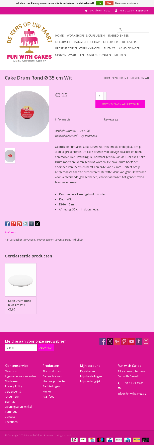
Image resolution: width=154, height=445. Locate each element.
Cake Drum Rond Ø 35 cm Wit (131, 78)
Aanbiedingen (129, 48)
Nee (109, 3)
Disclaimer (11, 381)
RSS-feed (48, 396)
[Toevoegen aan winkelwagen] (120, 104)
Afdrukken (77, 239)
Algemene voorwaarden (20, 376)
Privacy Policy (13, 386)
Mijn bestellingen (91, 376)
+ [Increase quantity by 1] (105, 94)
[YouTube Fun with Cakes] (131, 341)
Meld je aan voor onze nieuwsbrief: (36, 341)
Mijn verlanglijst (90, 381)
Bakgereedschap (87, 42)
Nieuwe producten (54, 381)
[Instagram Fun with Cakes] (146, 341)
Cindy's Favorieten (69, 55)
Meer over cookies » (126, 3)
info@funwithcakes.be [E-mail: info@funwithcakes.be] (132, 393)
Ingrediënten (118, 35)
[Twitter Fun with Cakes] (110, 341)
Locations (11, 422)
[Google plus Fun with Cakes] (117, 341)
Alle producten (52, 371)
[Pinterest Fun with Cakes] (124, 341)
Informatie (62, 119)
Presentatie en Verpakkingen (77, 48)
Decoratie (63, 42)
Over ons (11, 371)
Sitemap (10, 401)
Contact (10, 416)
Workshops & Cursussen (86, 35)
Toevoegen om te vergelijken (53, 239)
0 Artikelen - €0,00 (98, 10)
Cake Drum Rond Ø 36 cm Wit (19, 303)
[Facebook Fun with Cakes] (102, 341)
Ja (99, 3)
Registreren (87, 371)
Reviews (111, 119)
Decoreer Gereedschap (120, 42)
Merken (120, 55)
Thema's (109, 48)
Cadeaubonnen (99, 55)
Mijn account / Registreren (132, 10)
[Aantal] (99, 96)
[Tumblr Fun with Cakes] (139, 341)
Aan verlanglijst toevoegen (20, 239)
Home (59, 35)
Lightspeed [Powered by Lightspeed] (64, 435)
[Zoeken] (133, 29)
